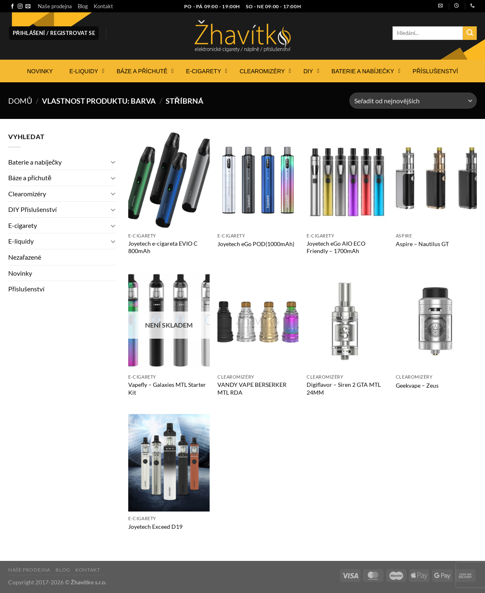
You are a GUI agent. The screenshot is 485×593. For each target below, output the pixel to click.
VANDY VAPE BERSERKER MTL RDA (251, 388)
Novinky (20, 273)
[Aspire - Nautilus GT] (436, 179)
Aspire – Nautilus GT (422, 243)
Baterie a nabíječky (35, 162)
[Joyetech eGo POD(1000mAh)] (257, 179)
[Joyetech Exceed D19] (168, 462)
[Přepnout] (113, 162)
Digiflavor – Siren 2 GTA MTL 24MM (344, 388)
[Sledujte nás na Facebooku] (12, 6)
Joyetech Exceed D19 (155, 526)
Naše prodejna (55, 6)
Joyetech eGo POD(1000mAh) (255, 243)
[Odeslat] (470, 33)
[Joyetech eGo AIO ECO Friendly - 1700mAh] (347, 179)
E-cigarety (22, 225)
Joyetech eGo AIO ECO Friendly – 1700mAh (336, 247)
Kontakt (103, 6)
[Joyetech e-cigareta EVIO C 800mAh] (168, 179)
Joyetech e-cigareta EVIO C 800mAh (163, 247)
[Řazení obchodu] (413, 101)
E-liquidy (21, 241)
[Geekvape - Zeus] (436, 321)
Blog (83, 6)
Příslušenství (26, 289)
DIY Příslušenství (32, 209)
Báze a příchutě (29, 177)
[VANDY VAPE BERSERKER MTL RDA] (257, 321)
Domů (20, 100)
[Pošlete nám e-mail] (27, 6)
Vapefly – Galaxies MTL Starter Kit (167, 388)
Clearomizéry (27, 194)
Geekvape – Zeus (417, 385)
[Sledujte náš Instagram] (20, 6)
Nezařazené (24, 257)
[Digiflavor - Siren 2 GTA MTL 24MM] (347, 321)
